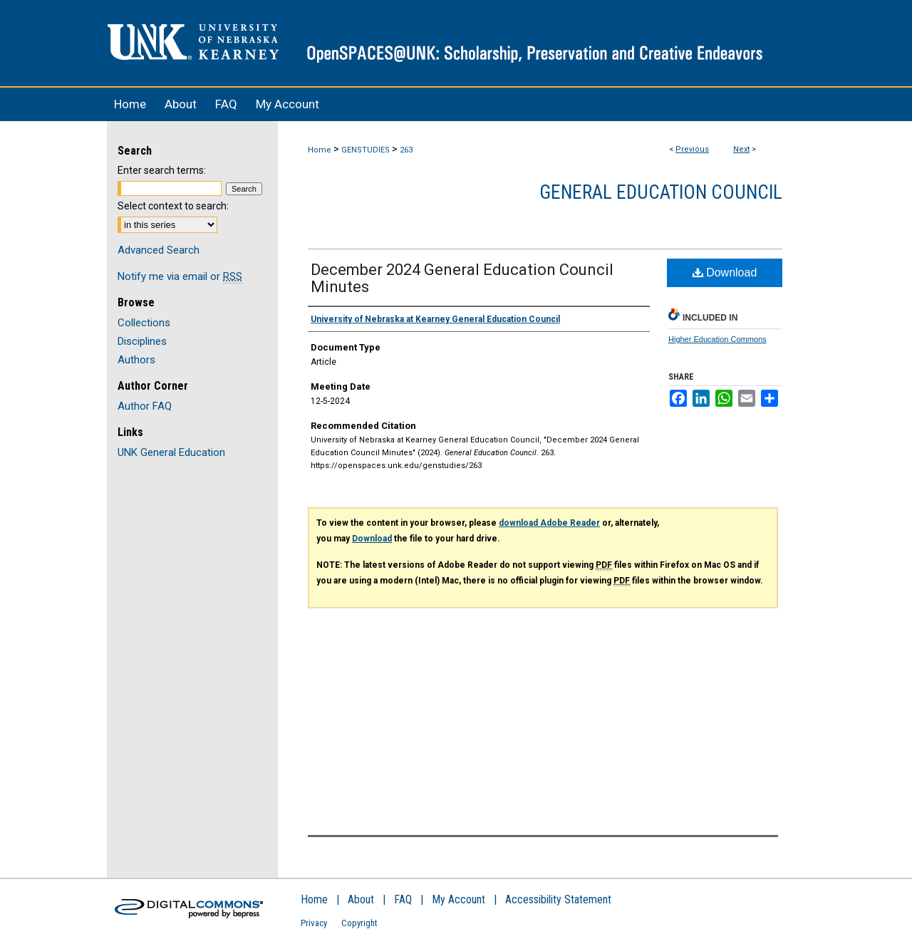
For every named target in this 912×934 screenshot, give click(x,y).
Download (725, 272)
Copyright (359, 923)
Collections (144, 322)
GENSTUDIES (365, 150)
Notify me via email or (180, 276)
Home (319, 150)
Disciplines (142, 341)
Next (741, 149)
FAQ (403, 899)
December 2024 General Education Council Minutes (462, 278)
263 (406, 150)
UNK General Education (171, 452)
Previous (692, 149)
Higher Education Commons (717, 339)
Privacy (314, 923)
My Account (458, 899)
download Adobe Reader (549, 523)
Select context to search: (173, 206)
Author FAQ (145, 406)
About (361, 899)
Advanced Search (159, 250)
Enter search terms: (162, 170)
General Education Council (660, 192)
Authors (136, 359)
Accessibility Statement (558, 899)
